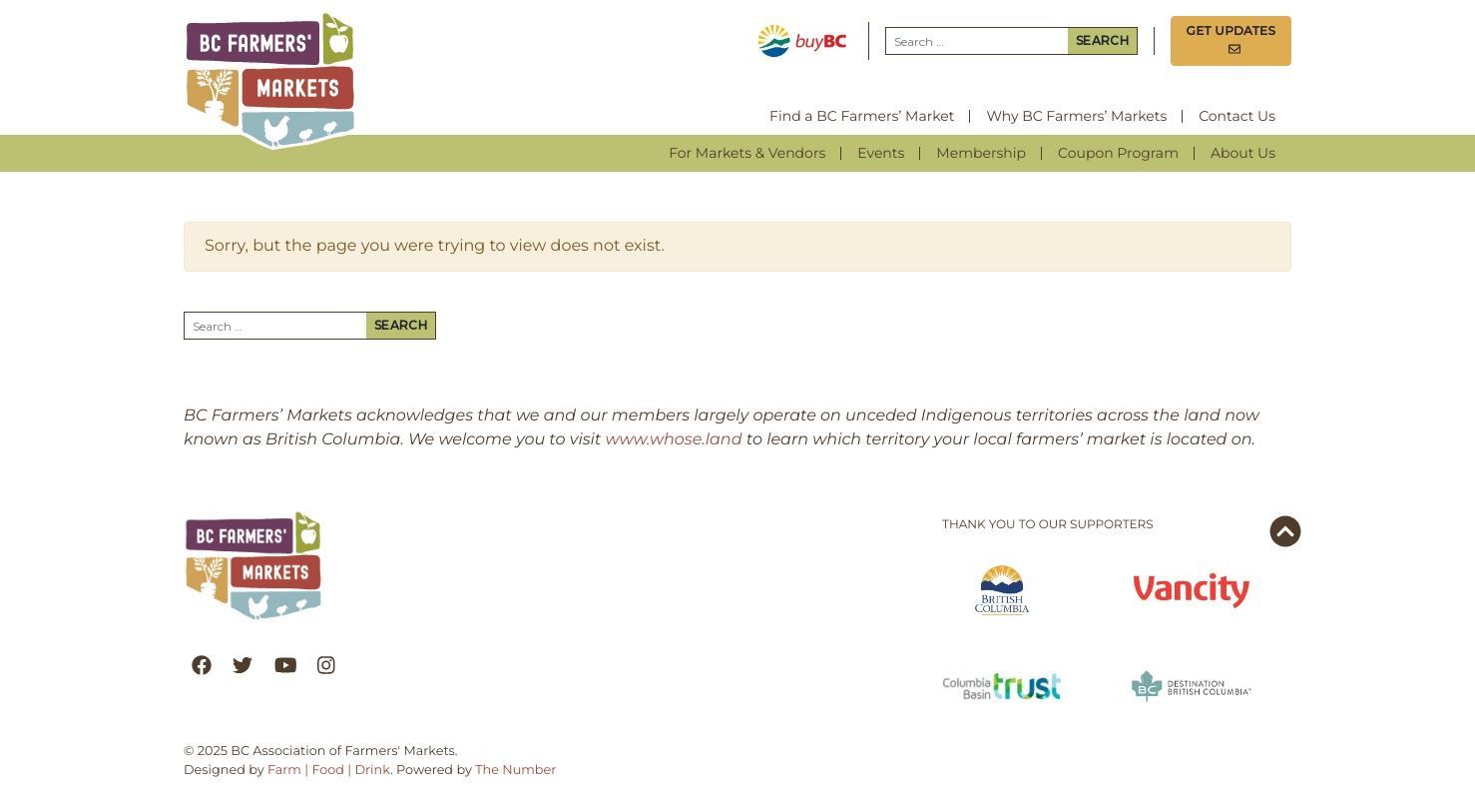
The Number (515, 770)
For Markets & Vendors (747, 153)
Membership (981, 153)
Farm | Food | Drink (328, 770)
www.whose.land (674, 439)
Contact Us (1237, 116)
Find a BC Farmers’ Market (861, 116)
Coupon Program (1118, 153)
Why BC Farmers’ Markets (1076, 116)
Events (880, 153)
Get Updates (1231, 40)
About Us (1243, 153)
